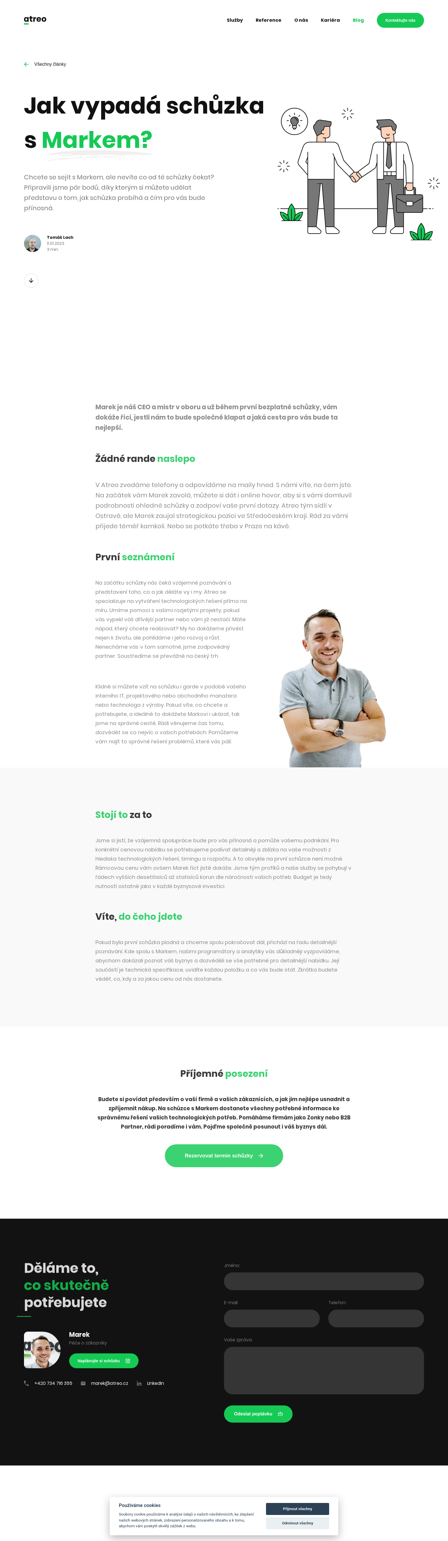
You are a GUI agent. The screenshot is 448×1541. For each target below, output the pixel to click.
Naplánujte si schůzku (104, 1361)
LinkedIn (150, 1383)
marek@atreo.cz (104, 1383)
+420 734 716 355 (48, 1383)
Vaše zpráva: (238, 1340)
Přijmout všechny (297, 1509)
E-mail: (231, 1302)
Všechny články (45, 64)
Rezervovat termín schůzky (224, 1156)
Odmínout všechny (297, 1523)
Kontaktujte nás (400, 20)
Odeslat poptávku (258, 1413)
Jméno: (232, 1265)
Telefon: (337, 1302)
